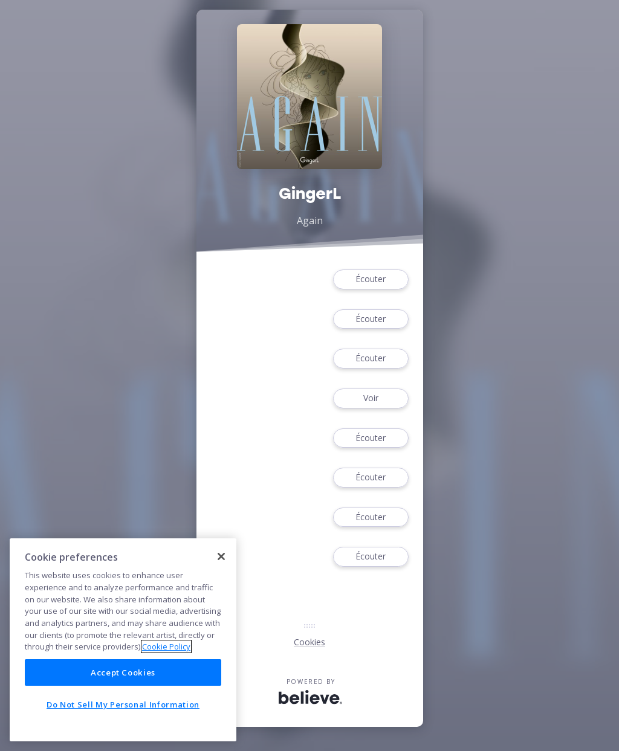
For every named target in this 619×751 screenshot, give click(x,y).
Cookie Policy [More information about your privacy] (166, 646)
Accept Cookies (123, 672)
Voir (370, 398)
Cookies (309, 642)
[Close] (221, 556)
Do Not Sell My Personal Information (123, 704)
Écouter (370, 279)
